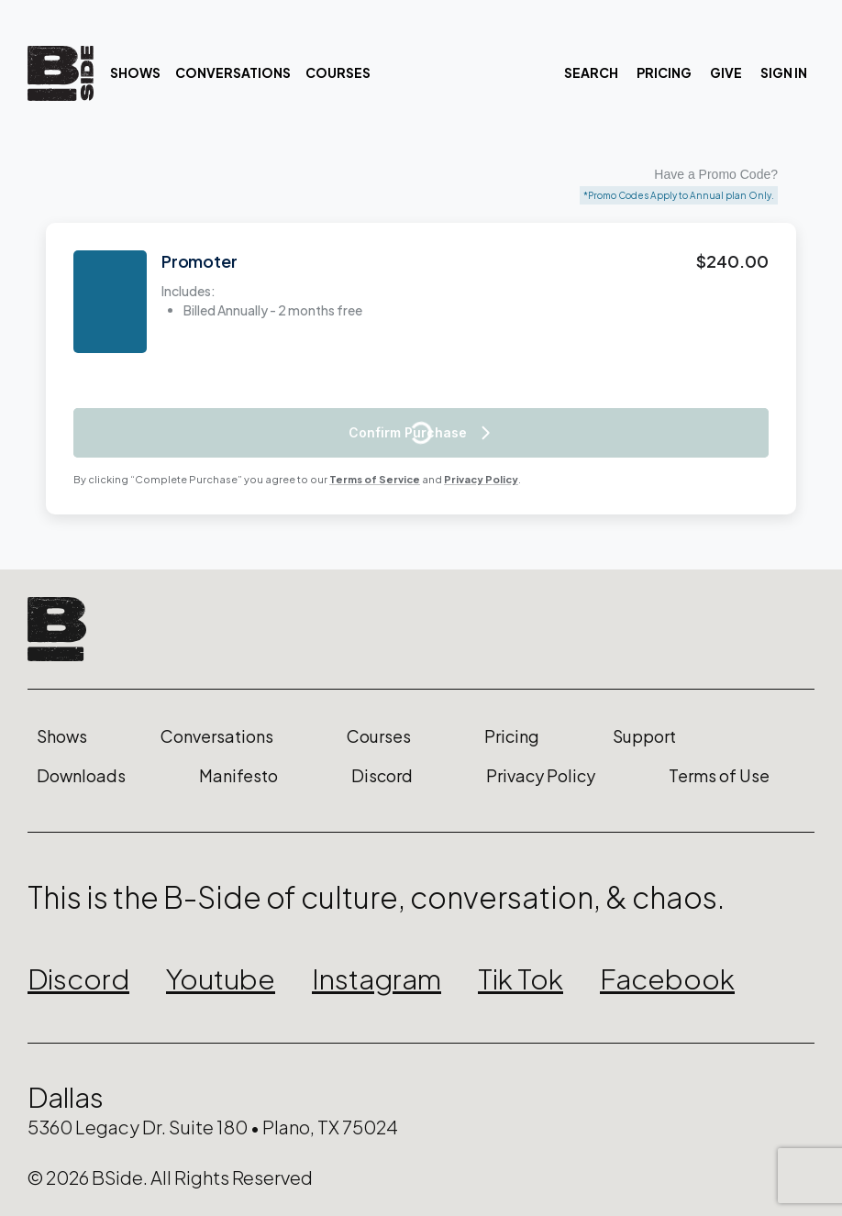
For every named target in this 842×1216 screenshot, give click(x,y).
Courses (338, 72)
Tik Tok (520, 978)
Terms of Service (374, 479)
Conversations (233, 72)
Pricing (664, 72)
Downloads (81, 776)
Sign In (783, 72)
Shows (135, 72)
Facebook (667, 978)
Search (591, 72)
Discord (382, 776)
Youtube (220, 978)
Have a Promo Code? (716, 174)
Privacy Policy (481, 479)
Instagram (376, 978)
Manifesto (238, 776)
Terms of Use (719, 776)
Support (644, 736)
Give (726, 72)
